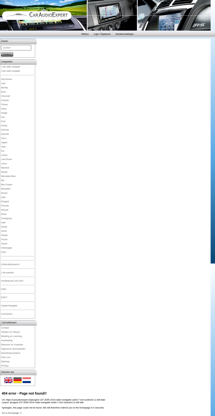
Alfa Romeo (6, 79)
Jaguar (4, 142)
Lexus (4, 163)
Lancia (4, 155)
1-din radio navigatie (10, 67)
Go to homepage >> (12, 413)
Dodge (4, 113)
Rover (4, 214)
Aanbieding (6, 340)
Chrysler (5, 100)
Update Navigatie (9, 305)
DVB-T (4, 297)
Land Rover (6, 159)
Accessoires (6, 314)
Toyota (4, 243)
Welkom (85, 34)
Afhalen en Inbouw (10, 332)
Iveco (3, 138)
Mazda (4, 172)
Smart (4, 231)
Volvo (3, 252)
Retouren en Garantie (12, 344)
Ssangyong (6, 218)
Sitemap (5, 361)
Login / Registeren (102, 34)
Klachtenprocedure (10, 353)
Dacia (3, 109)
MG (2, 180)
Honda (4, 125)
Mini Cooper (6, 184)
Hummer (5, 130)
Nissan (4, 193)
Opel (3, 197)
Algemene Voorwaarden (13, 348)
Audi (3, 83)
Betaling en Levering (11, 336)
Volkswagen (6, 248)
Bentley (4, 87)
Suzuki (4, 239)
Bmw (3, 92)
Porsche (5, 205)
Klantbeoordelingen (124, 34)
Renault (4, 210)
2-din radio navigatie (10, 71)
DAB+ (4, 289)
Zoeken (7, 54)
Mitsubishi (5, 189)
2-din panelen (7, 272)
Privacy (5, 365)
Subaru (4, 235)
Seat (3, 222)
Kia (2, 151)
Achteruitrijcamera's (10, 264)
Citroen (4, 104)
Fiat (3, 117)
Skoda (4, 227)
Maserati (5, 168)
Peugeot (5, 201)
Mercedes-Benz (8, 176)
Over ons (5, 357)
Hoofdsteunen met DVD (12, 281)
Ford (3, 121)
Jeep (3, 146)
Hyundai (5, 134)
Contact (5, 327)
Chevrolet (5, 96)
